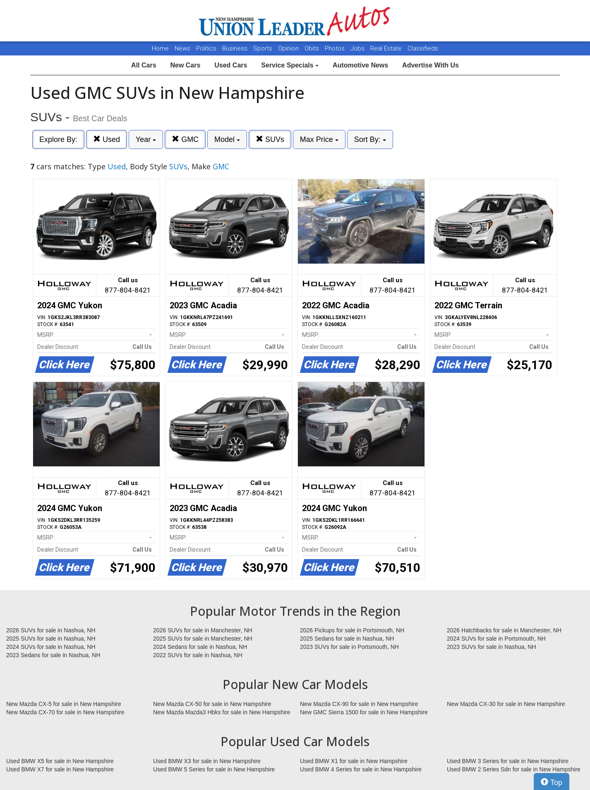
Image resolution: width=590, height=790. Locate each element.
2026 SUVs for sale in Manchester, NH (202, 630)
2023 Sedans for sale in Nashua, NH (53, 655)
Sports (263, 48)
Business (235, 48)
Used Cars (230, 65)
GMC (185, 139)
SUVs (270, 139)
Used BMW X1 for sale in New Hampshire (354, 761)
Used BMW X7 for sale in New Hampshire (60, 769)
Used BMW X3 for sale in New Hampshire (207, 761)
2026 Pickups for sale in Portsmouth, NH (352, 630)
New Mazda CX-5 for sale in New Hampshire (63, 704)
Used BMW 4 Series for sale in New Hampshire (361, 769)
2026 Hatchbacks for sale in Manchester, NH (504, 630)
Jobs (358, 48)
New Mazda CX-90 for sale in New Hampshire (359, 704)
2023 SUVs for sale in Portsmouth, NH (349, 647)
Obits (313, 48)
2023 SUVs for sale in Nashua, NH (491, 647)
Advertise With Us (430, 65)
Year (146, 139)
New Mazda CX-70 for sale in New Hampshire (65, 712)
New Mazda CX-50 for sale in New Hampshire (212, 704)
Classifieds (423, 48)
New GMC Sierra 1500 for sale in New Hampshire (364, 712)
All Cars (143, 65)
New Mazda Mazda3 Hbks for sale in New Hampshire (221, 712)
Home (160, 48)
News (182, 48)
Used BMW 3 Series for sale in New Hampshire (507, 761)
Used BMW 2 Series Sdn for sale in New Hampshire (513, 769)
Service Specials (290, 65)
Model (227, 139)
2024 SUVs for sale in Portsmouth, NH (496, 638)
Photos (335, 48)
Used (106, 139)
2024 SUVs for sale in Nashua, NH (51, 647)
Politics (206, 48)
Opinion (289, 48)
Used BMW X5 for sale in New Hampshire (60, 761)
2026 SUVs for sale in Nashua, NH (51, 630)
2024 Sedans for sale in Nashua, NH (200, 647)
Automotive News (360, 65)
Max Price (319, 139)
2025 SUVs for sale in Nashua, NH (51, 638)
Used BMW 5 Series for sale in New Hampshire (214, 769)
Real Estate (386, 48)
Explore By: (58, 139)
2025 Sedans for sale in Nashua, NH (347, 638)
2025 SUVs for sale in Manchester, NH (202, 638)
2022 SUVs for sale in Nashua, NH (197, 655)
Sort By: (370, 139)
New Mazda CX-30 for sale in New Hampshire (506, 704)
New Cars (185, 65)
